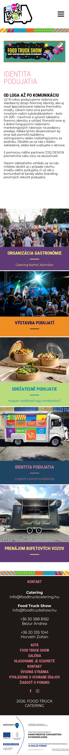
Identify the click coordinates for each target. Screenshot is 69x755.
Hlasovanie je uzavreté (34, 661)
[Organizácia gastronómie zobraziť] (34, 239)
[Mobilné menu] (60, 14)
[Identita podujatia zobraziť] (34, 445)
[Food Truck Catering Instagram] (37, 691)
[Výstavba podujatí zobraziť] (34, 304)
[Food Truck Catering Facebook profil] (31, 691)
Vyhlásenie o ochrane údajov (34, 677)
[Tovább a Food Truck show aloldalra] (34, 68)
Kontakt (34, 666)
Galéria (34, 655)
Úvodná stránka (35, 672)
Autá (34, 645)
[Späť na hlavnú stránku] (18, 14)
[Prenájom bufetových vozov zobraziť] (34, 523)
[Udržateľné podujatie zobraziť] (34, 371)
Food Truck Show (34, 650)
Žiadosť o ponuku (34, 682)
